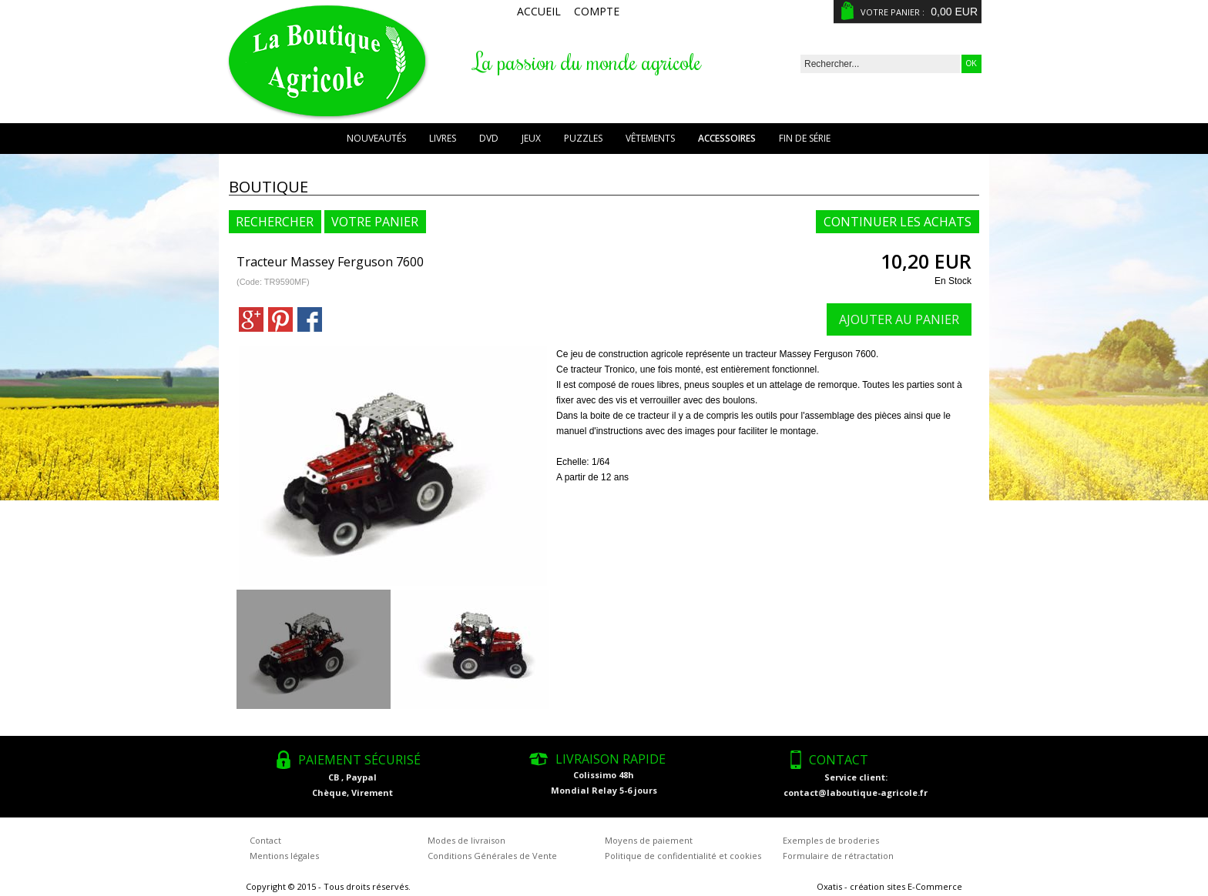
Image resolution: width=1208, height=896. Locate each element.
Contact (265, 840)
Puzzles (583, 138)
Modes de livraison (466, 840)
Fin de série (804, 138)
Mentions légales (284, 855)
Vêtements (650, 138)
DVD (488, 138)
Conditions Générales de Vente (492, 855)
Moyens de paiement (649, 840)
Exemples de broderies (831, 840)
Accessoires (727, 138)
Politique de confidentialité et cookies (683, 855)
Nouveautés (376, 138)
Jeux (531, 138)
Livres (442, 138)
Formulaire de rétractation (838, 855)
